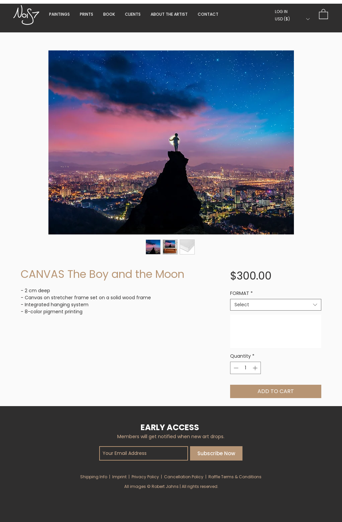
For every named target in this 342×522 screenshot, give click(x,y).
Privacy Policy (145, 477)
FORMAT (241, 293)
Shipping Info (93, 477)
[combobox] (275, 305)
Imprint (119, 477)
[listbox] (292, 18)
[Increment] (255, 368)
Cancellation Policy (183, 477)
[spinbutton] (245, 368)
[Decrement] (235, 368)
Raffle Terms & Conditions (235, 477)
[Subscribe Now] (216, 453)
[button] (109, 14)
